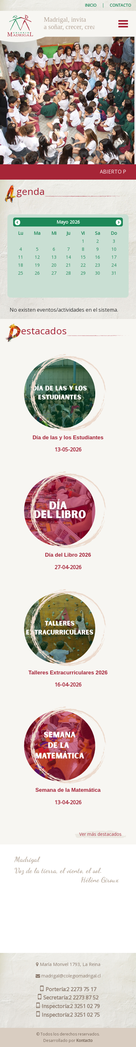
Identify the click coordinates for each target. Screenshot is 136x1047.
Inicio (91, 5)
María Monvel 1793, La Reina (68, 964)
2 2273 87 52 (68, 997)
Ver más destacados (100, 834)
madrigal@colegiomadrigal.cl (68, 976)
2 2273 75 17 (68, 989)
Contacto (120, 5)
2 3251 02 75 (68, 1014)
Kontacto (84, 1040)
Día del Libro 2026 (68, 555)
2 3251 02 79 (68, 1006)
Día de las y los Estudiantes (67, 437)
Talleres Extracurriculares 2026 (68, 673)
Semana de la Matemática (67, 790)
